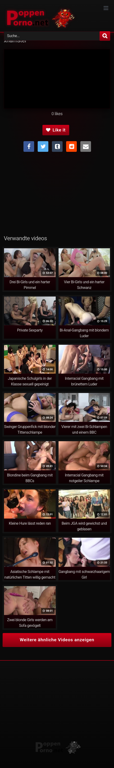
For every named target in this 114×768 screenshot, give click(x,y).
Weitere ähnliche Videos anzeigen (57, 639)
